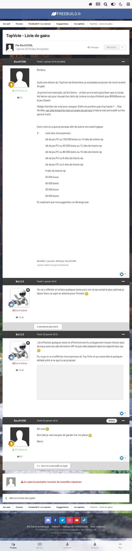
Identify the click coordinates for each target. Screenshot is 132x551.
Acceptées (43, 49)
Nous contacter (97, 526)
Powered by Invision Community (66, 533)
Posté (46, 62)
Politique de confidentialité (75, 526)
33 (19, 97)
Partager (93, 47)
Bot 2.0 (20, 281)
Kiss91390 (26, 45)
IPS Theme (32, 526)
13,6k (20, 317)
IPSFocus (44, 526)
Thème (56, 526)
